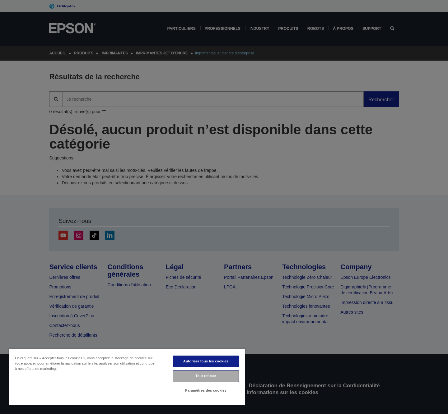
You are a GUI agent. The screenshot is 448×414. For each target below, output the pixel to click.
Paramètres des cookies (205, 390)
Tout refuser (205, 376)
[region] (127, 376)
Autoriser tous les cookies (205, 361)
